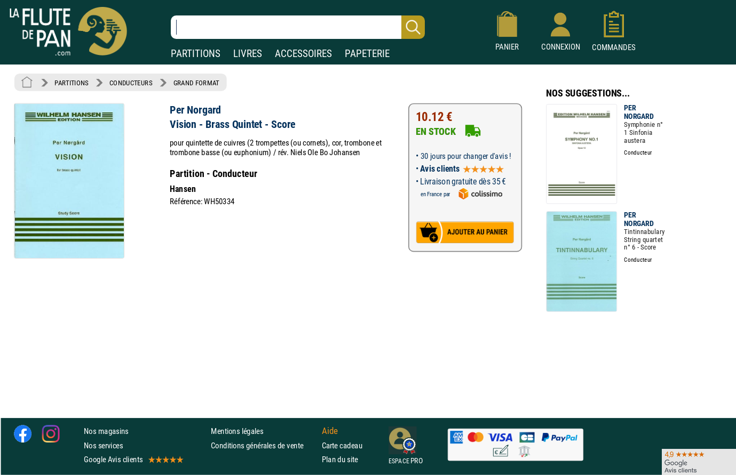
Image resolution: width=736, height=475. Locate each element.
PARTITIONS (195, 53)
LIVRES (247, 53)
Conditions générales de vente (264, 445)
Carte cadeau (342, 445)
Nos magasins (106, 431)
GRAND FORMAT (196, 82)
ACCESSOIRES (303, 53)
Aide (330, 431)
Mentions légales (237, 431)
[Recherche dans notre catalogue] (298, 27)
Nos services (103, 445)
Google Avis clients (133, 459)
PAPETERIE (367, 53)
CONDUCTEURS (130, 82)
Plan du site (340, 459)
